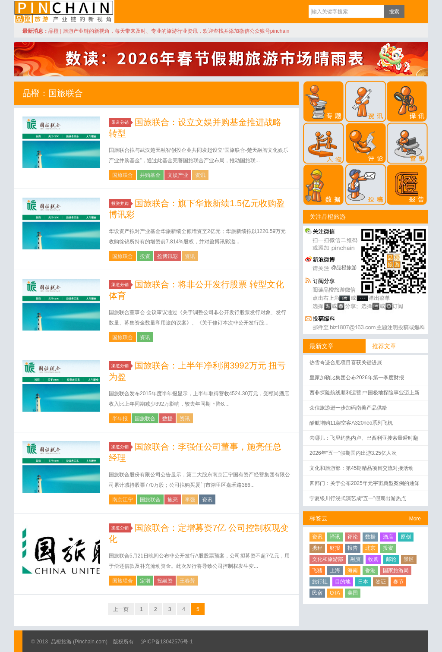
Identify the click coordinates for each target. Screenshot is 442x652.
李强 (190, 500)
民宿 (317, 593)
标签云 (318, 518)
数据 (167, 419)
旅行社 (320, 582)
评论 (352, 537)
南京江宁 (122, 500)
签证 (381, 582)
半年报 (120, 419)
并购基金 (150, 175)
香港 (370, 570)
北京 (370, 548)
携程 (317, 548)
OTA (335, 593)
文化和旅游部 (327, 559)
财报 (335, 548)
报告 (352, 548)
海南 (352, 570)
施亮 (172, 500)
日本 (363, 582)
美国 (352, 593)
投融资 (165, 581)
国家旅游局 (396, 570)
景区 (409, 559)
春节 (398, 582)
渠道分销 (121, 122)
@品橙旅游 (344, 268)
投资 (145, 256)
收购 (373, 559)
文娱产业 (177, 175)
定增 (145, 581)
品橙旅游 (64, 11)
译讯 (335, 537)
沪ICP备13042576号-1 (167, 642)
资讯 (200, 175)
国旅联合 (122, 175)
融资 (355, 559)
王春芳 (187, 581)
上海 (335, 570)
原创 (406, 537)
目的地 (342, 582)
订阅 (413, 11)
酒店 (388, 537)
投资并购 (121, 203)
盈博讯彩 (167, 256)
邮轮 (391, 559)
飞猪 (317, 570)
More (415, 519)
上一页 (121, 609)
